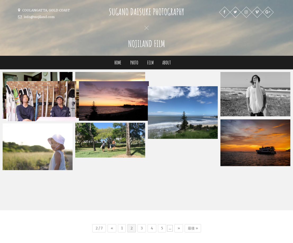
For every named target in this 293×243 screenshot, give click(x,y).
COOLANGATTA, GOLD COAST (44, 10)
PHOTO (134, 62)
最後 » (193, 190)
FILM (150, 62)
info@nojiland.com (36, 17)
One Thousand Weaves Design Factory (214, 236)
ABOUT (166, 62)
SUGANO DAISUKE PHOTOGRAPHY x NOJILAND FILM (103, 236)
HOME (117, 62)
